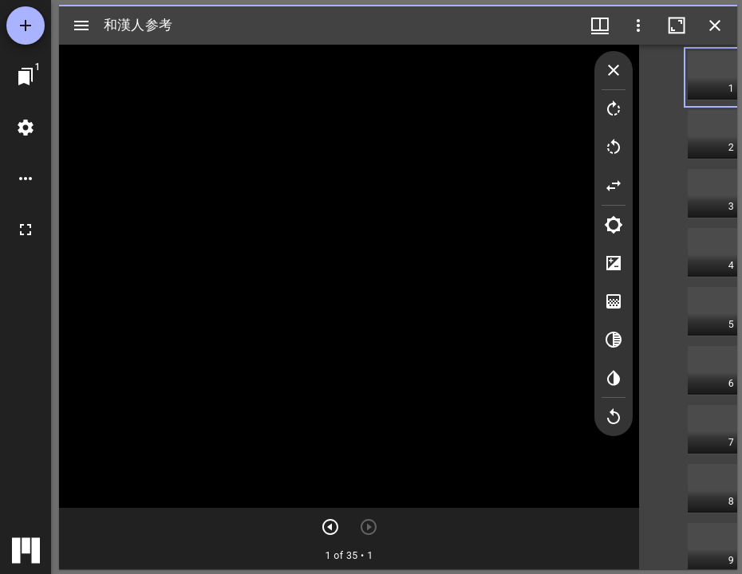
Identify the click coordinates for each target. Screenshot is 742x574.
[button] (712, 77)
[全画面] (25, 229)
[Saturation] (613, 301)
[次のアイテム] (330, 527)
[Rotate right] (613, 109)
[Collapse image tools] (613, 70)
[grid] (688, 307)
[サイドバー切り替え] (81, 25)
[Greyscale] (613, 339)
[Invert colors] (613, 378)
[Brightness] (613, 225)
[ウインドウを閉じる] (715, 25)
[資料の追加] (25, 25)
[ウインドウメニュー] (600, 25)
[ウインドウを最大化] (676, 25)
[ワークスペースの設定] (25, 127)
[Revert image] (613, 417)
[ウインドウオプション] (638, 25)
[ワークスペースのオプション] (25, 178)
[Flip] (613, 186)
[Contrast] (613, 263)
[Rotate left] (613, 147)
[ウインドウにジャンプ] (25, 76)
